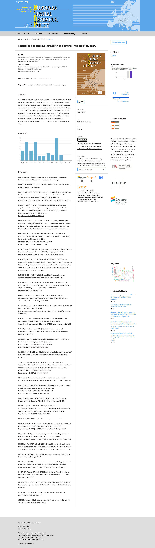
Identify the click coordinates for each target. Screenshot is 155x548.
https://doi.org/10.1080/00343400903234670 (33, 242)
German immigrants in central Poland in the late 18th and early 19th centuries (123, 297)
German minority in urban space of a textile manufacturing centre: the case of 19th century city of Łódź (123, 314)
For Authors (53, 34)
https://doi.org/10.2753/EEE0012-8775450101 (34, 391)
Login (27, 2)
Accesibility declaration (26, 544)
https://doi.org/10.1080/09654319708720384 (33, 344)
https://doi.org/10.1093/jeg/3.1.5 (29, 429)
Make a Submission (118, 42)
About (27, 34)
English (113, 55)
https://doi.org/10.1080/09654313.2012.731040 (46, 411)
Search (84, 34)
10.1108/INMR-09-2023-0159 (88, 201)
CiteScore (125, 93)
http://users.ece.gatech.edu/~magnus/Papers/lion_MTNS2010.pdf (40, 311)
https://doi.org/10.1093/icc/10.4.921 (30, 439)
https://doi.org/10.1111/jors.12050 (41, 288)
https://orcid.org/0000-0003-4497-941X (28, 71)
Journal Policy (69, 34)
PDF (82, 102)
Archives (27, 39)
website (43, 533)
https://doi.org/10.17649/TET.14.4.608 (31, 213)
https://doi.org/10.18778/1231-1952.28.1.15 (36, 78)
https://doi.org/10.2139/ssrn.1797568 (52, 267)
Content (38, 34)
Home (17, 34)
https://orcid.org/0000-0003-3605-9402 (28, 61)
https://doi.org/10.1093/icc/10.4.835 (30, 200)
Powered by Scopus (123, 101)
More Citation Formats (86, 169)
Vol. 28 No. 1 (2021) (39, 39)
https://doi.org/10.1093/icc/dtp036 (33, 449)
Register (19, 2)
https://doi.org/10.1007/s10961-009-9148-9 (33, 370)
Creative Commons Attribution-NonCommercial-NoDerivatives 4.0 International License (90, 146)
